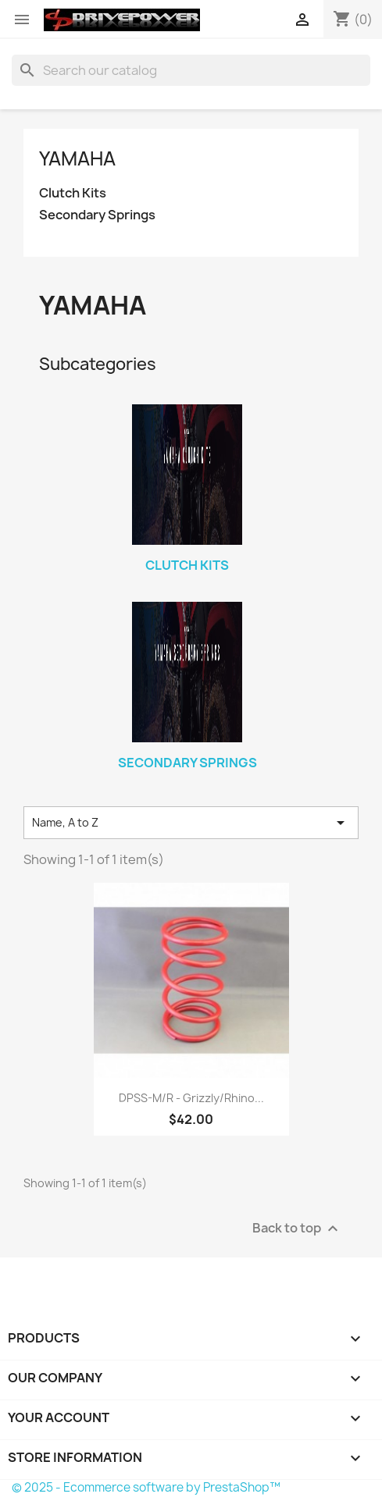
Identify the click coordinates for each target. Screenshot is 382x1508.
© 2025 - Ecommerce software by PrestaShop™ (146, 1487)
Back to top (297, 1229)
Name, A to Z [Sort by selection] (191, 822)
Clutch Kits (72, 193)
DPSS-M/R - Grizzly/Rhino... (191, 1097)
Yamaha (77, 158)
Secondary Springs (97, 215)
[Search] (191, 70)
